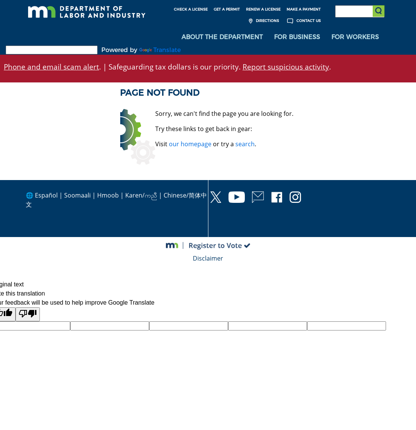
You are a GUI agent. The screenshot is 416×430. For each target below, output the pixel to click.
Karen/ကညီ (141, 196)
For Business (297, 37)
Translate (160, 50)
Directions (263, 21)
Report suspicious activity (286, 67)
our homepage (190, 145)
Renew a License (263, 9)
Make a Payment (304, 9)
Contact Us (303, 21)
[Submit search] (378, 11)
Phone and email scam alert (51, 67)
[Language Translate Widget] (52, 50)
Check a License (191, 9)
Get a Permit (227, 9)
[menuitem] (222, 38)
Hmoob (108, 196)
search (245, 145)
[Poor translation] (28, 315)
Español (46, 196)
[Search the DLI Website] (359, 11)
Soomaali (77, 196)
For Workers (355, 37)
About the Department (222, 37)
